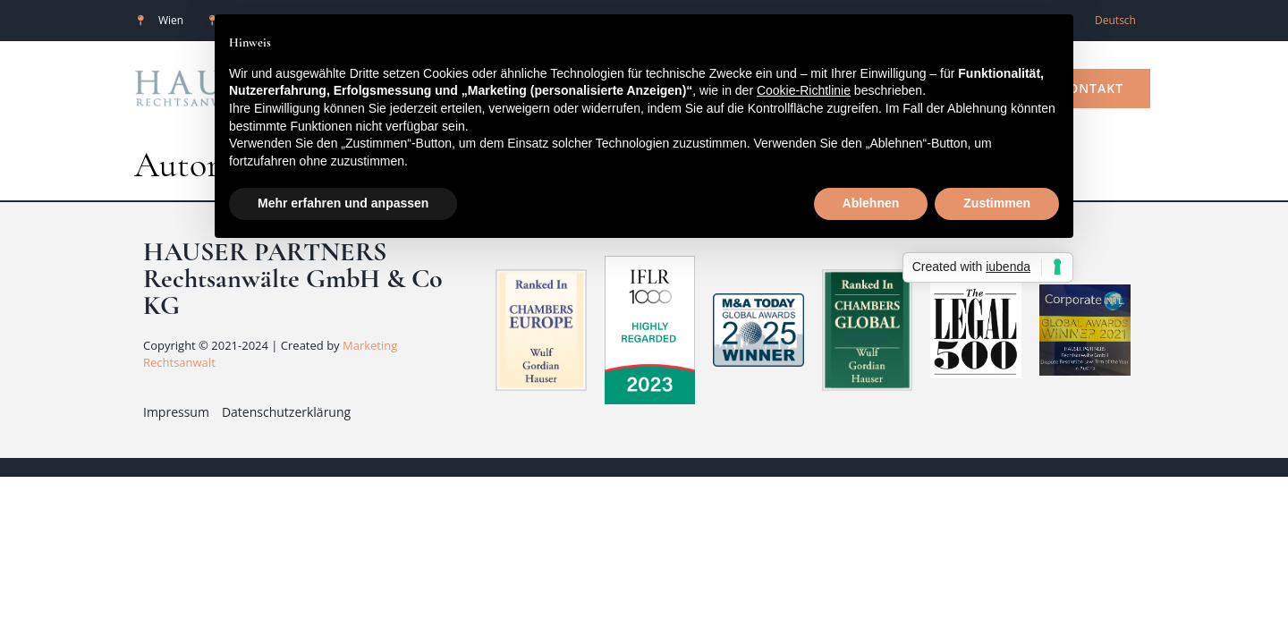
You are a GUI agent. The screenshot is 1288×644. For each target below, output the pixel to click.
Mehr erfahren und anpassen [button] (343, 203)
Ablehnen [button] (871, 203)
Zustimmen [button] (996, 203)
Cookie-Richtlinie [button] (804, 90)
